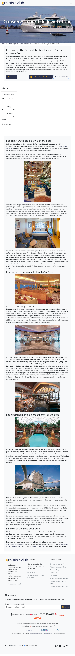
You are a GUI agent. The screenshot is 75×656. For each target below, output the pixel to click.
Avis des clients (61, 77)
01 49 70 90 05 (32, 573)
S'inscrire (65, 607)
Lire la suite (11, 77)
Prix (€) (8, 107)
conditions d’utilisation (48, 633)
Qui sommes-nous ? (14, 584)
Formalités (53, 573)
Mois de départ (7, 99)
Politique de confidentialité (59, 579)
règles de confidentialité (35, 633)
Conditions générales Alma (59, 587)
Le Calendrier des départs (40, 77)
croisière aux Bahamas (36, 546)
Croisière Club (15, 646)
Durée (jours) (8, 113)
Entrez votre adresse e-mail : (14, 604)
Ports (4, 120)
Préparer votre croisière (58, 567)
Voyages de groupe (56, 570)
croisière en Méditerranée (15, 544)
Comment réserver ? (57, 564)
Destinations (6, 124)
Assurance (53, 576)
